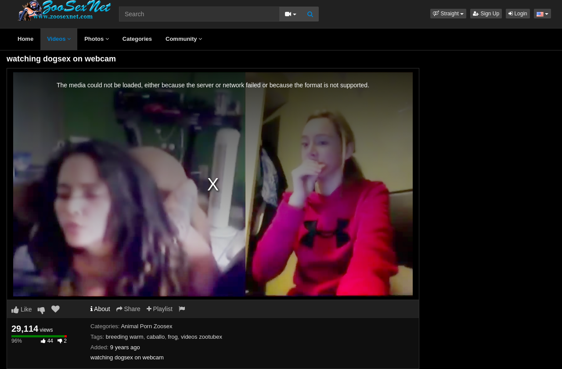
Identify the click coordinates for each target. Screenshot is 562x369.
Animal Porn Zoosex (146, 326)
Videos (59, 39)
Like (21, 309)
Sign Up (486, 14)
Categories (137, 39)
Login (517, 14)
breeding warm (125, 336)
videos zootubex (201, 336)
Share (128, 308)
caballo (156, 336)
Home (25, 39)
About (100, 308)
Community (184, 39)
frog (172, 336)
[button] (448, 13)
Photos (96, 39)
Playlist (160, 308)
